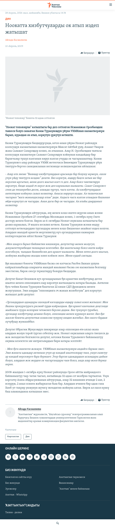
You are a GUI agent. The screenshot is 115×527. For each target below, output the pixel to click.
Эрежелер (10, 489)
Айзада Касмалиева (16, 40)
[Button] (87, 53)
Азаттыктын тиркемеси (72, 477)
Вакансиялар (66, 483)
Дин (8, 19)
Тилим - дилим (13, 512)
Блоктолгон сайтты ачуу (18, 477)
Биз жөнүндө (12, 483)
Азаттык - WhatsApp (16, 495)
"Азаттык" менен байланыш (74, 489)
